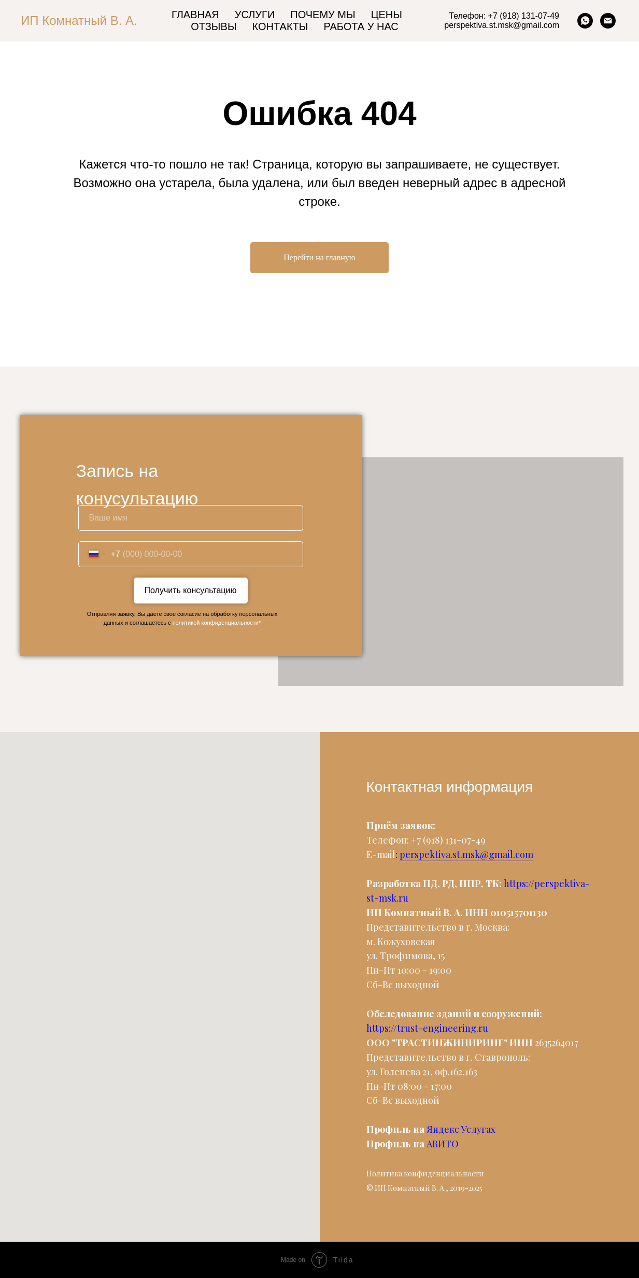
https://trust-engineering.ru (427, 1028)
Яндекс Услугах (461, 1129)
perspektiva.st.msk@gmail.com (466, 854)
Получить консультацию (191, 590)
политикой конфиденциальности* (217, 623)
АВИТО (443, 1143)
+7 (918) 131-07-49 (448, 840)
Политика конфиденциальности (425, 1173)
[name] (190, 518)
